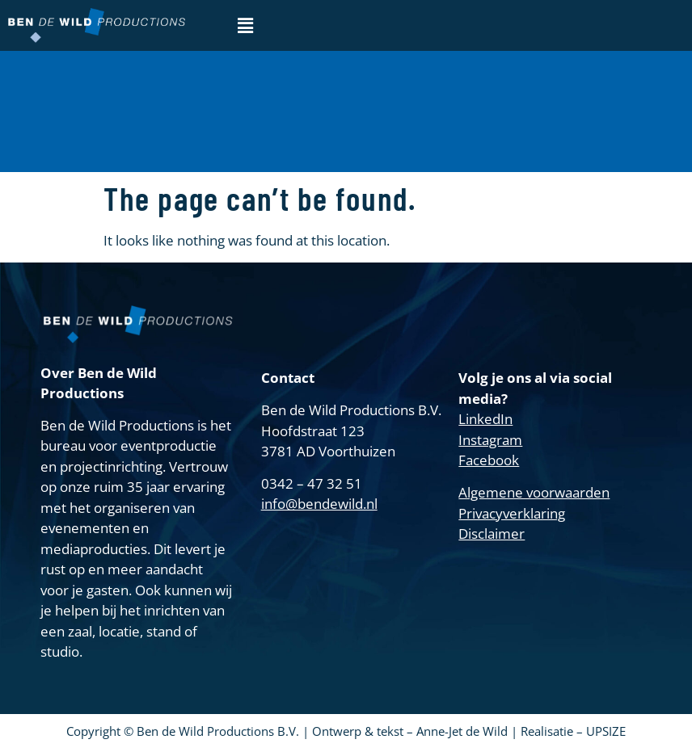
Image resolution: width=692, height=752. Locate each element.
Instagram (490, 440)
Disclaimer (491, 533)
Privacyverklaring (511, 513)
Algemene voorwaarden (534, 492)
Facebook (488, 460)
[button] (245, 25)
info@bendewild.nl (319, 503)
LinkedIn (485, 419)
